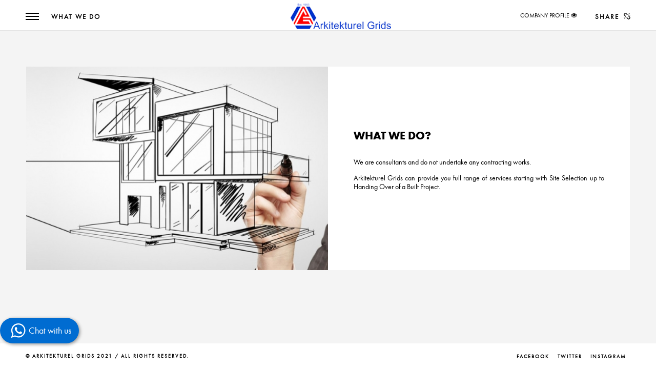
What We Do (75, 17)
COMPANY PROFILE (544, 15)
